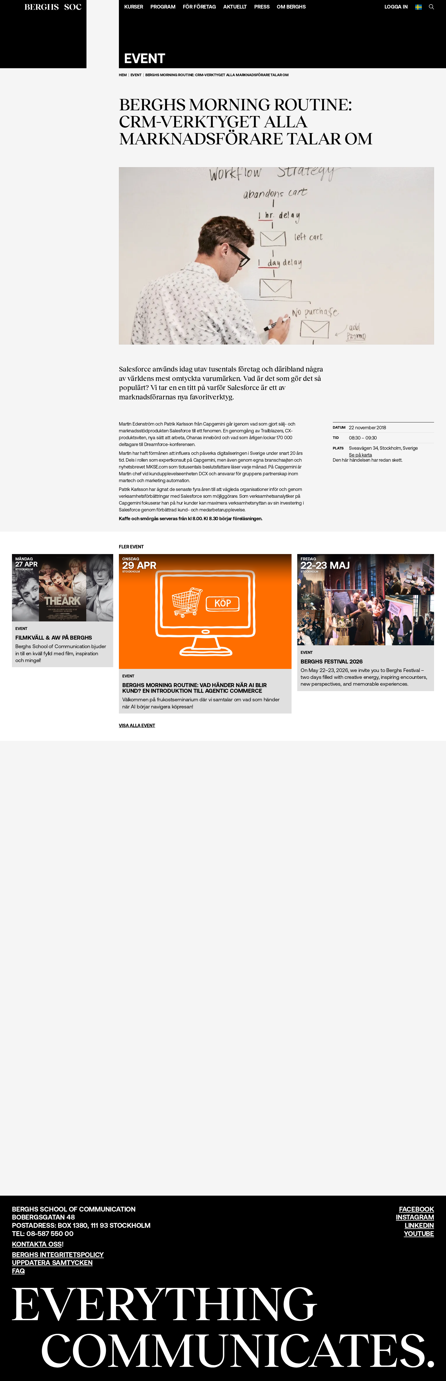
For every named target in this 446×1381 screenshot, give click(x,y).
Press (261, 7)
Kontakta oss (37, 1244)
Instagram (415, 1217)
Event (136, 75)
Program (162, 7)
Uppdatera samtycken (52, 1262)
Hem (123, 75)
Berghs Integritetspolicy (58, 1254)
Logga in (396, 7)
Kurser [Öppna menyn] (133, 7)
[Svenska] (419, 7)
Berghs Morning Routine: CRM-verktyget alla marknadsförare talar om (217, 75)
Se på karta (360, 454)
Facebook (416, 1209)
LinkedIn (419, 1225)
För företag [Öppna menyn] (199, 7)
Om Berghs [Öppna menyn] (291, 7)
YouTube (419, 1233)
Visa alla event (137, 725)
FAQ (18, 1271)
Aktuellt (235, 7)
